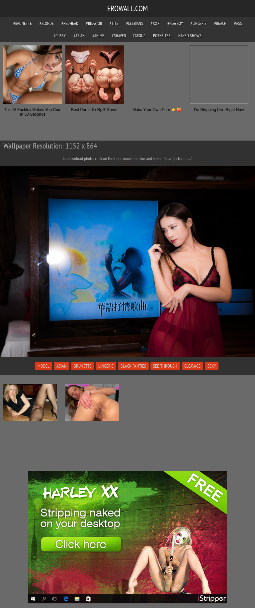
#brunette (22, 23)
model (43, 366)
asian (61, 366)
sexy (212, 366)
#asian (79, 35)
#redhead (69, 23)
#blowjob (94, 23)
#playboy (175, 23)
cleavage (192, 366)
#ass (238, 23)
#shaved (119, 35)
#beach (220, 23)
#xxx (155, 23)
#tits (114, 23)
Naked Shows (190, 35)
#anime (98, 35)
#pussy (59, 35)
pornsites (162, 35)
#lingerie (199, 23)
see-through (165, 366)
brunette (82, 366)
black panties (133, 366)
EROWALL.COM (127, 8)
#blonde (47, 23)
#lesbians (134, 23)
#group (139, 35)
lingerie (106, 366)
